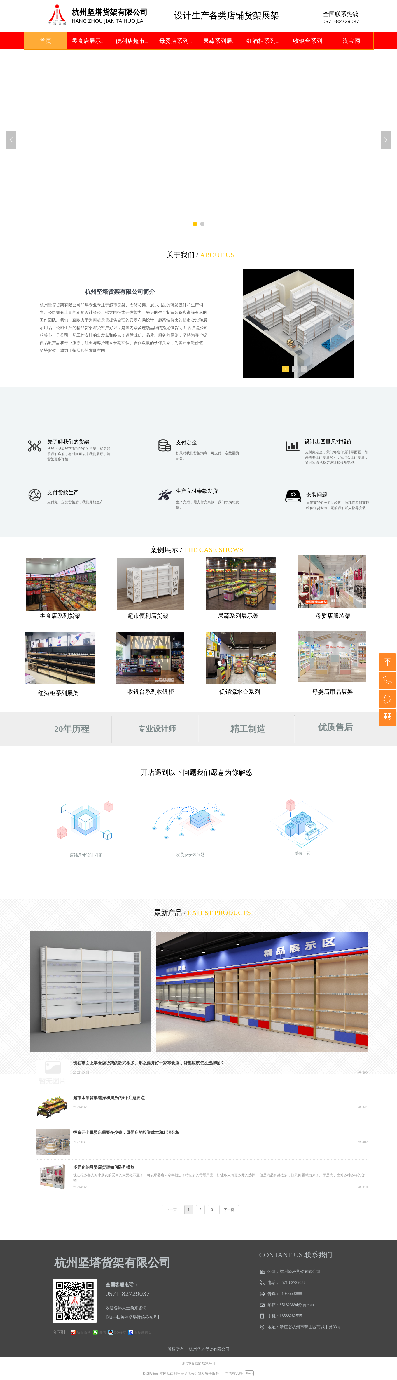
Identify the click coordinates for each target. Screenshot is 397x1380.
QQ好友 (120, 1332)
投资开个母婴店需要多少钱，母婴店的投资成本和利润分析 (126, 1132)
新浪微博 (84, 1332)
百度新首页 (143, 1332)
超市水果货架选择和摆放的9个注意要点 (109, 1098)
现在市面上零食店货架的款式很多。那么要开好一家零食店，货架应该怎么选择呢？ (148, 1063)
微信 (102, 1332)
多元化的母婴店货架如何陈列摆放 (103, 1167)
